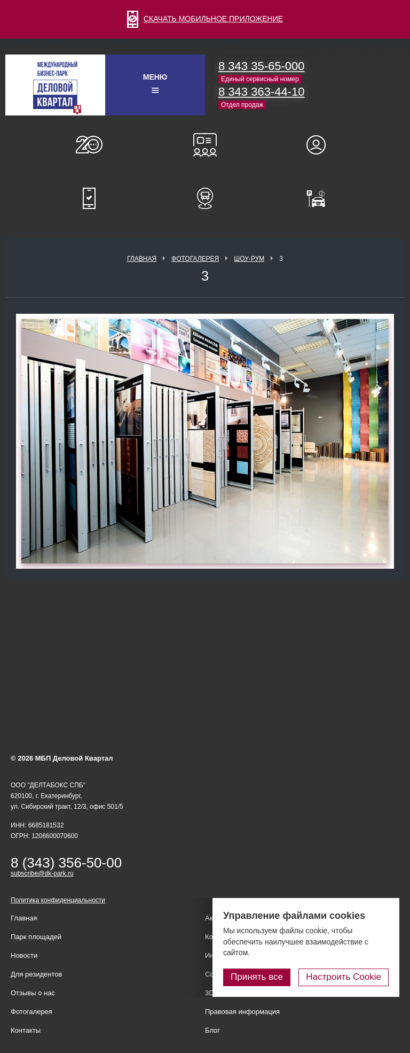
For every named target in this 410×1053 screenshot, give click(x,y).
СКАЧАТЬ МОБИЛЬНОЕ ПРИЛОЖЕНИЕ (205, 18)
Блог (212, 1030)
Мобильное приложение (89, 198)
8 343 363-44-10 (261, 91)
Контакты (26, 1030)
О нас (89, 145)
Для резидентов (321, 145)
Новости (24, 955)
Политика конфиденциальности (58, 900)
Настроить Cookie (343, 977)
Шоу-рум (249, 258)
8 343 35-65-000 (261, 66)
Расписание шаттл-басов (205, 198)
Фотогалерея (195, 258)
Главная (141, 258)
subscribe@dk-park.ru (42, 873)
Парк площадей (36, 937)
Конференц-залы (205, 145)
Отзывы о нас (33, 993)
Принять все (257, 977)
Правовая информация (242, 1012)
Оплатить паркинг (321, 198)
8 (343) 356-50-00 (66, 862)
